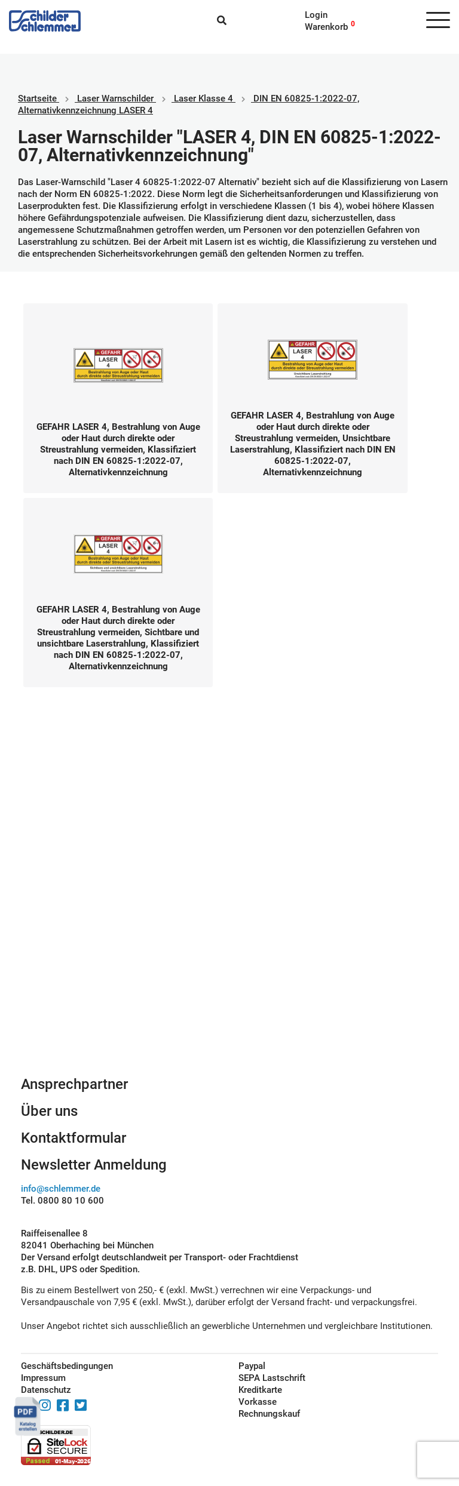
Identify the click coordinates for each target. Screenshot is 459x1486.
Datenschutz (46, 1390)
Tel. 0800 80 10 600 (62, 1200)
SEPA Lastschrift (271, 1378)
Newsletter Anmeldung (94, 1164)
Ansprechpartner (74, 1084)
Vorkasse (257, 1401)
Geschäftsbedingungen (67, 1366)
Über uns (49, 1111)
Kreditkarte (260, 1390)
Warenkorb (326, 26)
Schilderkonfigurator (230, 945)
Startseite (37, 98)
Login (316, 15)
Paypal (251, 1366)
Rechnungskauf (269, 1413)
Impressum (43, 1378)
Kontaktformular (73, 1138)
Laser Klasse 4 (203, 98)
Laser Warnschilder (115, 98)
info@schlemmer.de (60, 1188)
